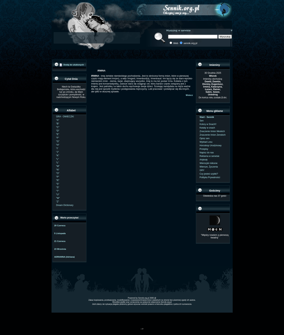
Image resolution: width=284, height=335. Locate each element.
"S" (57, 184)
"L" (57, 159)
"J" (57, 152)
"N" (57, 169)
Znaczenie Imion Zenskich (213, 135)
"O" (58, 173)
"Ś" (57, 187)
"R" (57, 180)
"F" (57, 138)
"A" (57, 120)
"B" (57, 123)
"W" (58, 198)
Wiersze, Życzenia (209, 166)
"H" (57, 145)
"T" (57, 191)
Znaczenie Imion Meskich (212, 131)
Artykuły (204, 159)
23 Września (60, 249)
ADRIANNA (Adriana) (64, 257)
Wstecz (189, 95)
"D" (57, 130)
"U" (57, 194)
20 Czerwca (59, 225)
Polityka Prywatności (210, 177)
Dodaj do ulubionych (73, 65)
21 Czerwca (59, 241)
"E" (57, 134)
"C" (57, 127)
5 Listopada (60, 233)
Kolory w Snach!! (208, 124)
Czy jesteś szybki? (209, 174)
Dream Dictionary (65, 205)
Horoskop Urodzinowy (210, 145)
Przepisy (204, 149)
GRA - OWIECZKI (65, 116)
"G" (58, 141)
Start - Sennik (207, 117)
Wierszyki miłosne (209, 163)
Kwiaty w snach (207, 127)
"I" (57, 148)
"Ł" (57, 162)
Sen (202, 120)
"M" (58, 166)
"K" (57, 155)
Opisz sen (205, 138)
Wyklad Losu (206, 142)
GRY (202, 170)
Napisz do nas (207, 152)
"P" (57, 177)
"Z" (57, 201)
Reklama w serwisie (209, 156)
